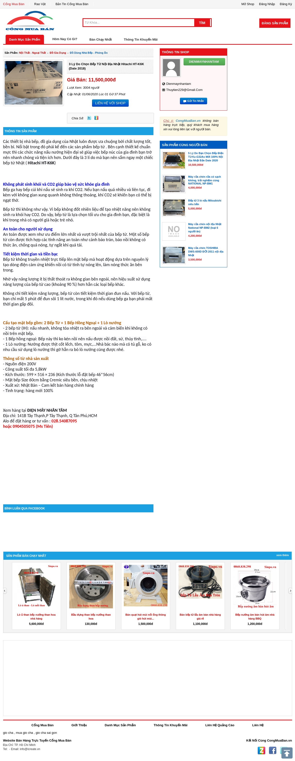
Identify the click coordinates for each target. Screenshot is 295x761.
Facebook (273, 750)
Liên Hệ (258, 725)
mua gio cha (24, 733)
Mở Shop (247, 4)
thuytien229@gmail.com (184, 90)
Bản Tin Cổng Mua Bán (72, 4)
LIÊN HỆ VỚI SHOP (110, 103)
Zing (96, 118)
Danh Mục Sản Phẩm (24, 39)
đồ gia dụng (58, 52)
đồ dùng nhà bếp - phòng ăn (89, 52)
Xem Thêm (282, 555)
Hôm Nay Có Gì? (64, 39)
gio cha (8, 733)
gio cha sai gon (46, 733)
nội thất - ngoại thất (32, 52)
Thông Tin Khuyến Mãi (141, 39)
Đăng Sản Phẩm (275, 23)
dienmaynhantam (178, 84)
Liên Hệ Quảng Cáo (219, 725)
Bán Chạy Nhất (100, 39)
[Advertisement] (78, 463)
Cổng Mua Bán (14, 4)
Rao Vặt (40, 4)
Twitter (89, 118)
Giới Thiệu (79, 725)
